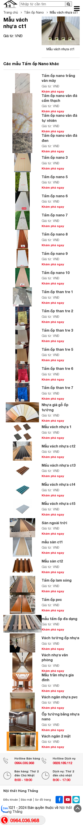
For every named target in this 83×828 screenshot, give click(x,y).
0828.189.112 (62, 763)
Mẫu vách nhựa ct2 (58, 446)
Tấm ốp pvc (52, 599)
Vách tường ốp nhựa (60, 638)
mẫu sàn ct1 (52, 542)
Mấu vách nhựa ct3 (58, 465)
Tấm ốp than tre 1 (57, 292)
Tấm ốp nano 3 (55, 157)
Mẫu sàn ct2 (52, 561)
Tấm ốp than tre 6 (57, 368)
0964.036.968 (24, 763)
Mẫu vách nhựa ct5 (58, 503)
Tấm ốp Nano (36, 12)
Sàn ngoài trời (54, 523)
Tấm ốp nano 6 (55, 196)
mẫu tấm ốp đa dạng (59, 618)
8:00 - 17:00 (61, 780)
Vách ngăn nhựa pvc (60, 697)
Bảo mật (26, 799)
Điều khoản (10, 799)
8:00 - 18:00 (23, 780)
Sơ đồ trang (43, 799)
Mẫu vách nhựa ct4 (58, 484)
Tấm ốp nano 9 (55, 253)
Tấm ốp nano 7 (55, 215)
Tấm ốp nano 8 (55, 234)
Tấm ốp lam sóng (56, 580)
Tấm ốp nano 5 (55, 177)
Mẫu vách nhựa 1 (56, 427)
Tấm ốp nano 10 (55, 272)
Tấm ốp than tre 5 (57, 349)
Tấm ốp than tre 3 (57, 330)
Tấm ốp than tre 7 (57, 387)
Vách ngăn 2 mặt (56, 736)
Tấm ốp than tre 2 (57, 311)
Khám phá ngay (53, 91)
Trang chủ (12, 12)
